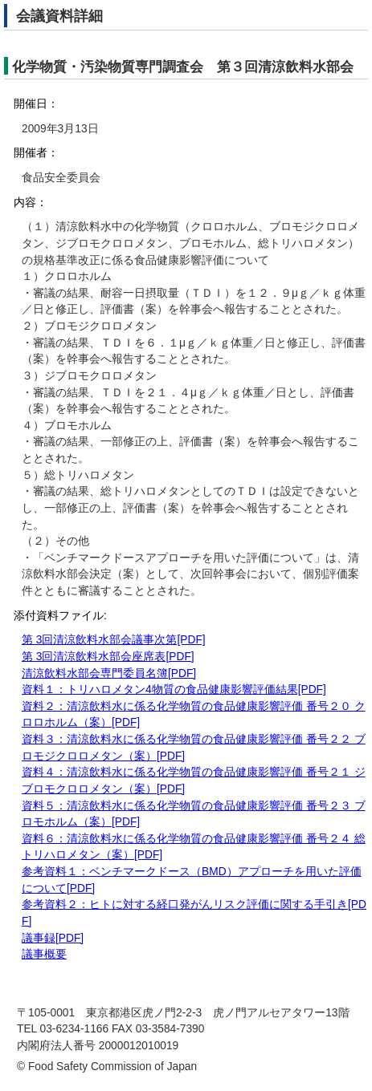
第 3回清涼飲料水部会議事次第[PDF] (114, 640)
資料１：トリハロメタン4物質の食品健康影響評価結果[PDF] (174, 689)
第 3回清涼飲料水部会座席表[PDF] (108, 657)
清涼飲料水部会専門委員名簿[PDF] (109, 673)
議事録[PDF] (53, 938)
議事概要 (44, 954)
